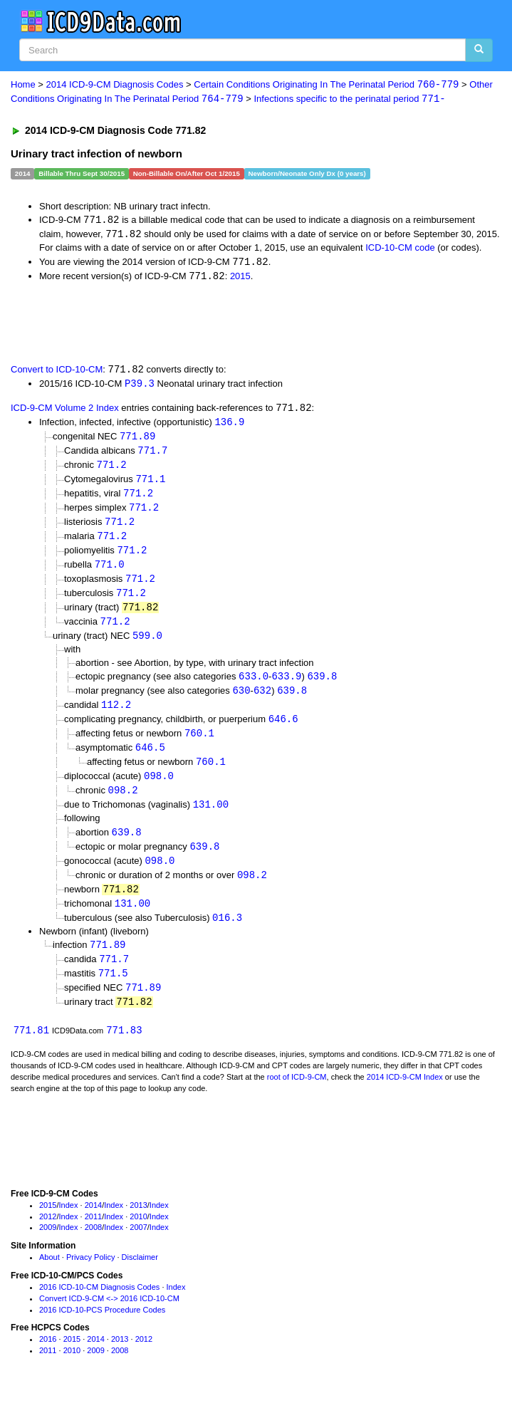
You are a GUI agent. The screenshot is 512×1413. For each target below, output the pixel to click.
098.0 (159, 789)
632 (262, 701)
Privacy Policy (90, 1276)
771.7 (152, 455)
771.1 (150, 484)
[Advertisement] (166, 324)
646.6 (283, 730)
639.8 (322, 686)
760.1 (199, 745)
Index (68, 1224)
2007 (138, 1246)
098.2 (123, 803)
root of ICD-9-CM (297, 1096)
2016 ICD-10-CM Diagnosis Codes (99, 1306)
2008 (93, 1246)
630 (241, 701)
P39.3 (140, 386)
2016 (47, 1358)
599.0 (147, 645)
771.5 (113, 991)
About (49, 1276)
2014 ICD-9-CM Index (405, 1096)
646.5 (150, 759)
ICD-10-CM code (400, 249)
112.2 (116, 716)
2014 (93, 1224)
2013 (138, 1224)
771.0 (110, 572)
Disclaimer (140, 1276)
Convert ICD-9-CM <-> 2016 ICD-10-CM (109, 1317)
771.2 (112, 469)
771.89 (137, 440)
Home (23, 85)
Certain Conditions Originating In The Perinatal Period (326, 85)
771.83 (124, 1049)
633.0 (253, 686)
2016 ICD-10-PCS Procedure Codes (102, 1329)
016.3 (227, 934)
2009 (47, 1246)
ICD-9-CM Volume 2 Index (65, 412)
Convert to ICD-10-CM (57, 372)
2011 (93, 1235)
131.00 (211, 818)
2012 (47, 1235)
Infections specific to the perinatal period (350, 99)
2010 (138, 1235)
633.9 (286, 686)
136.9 (229, 425)
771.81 (31, 1049)
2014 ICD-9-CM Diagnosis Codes (115, 85)
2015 (240, 278)
